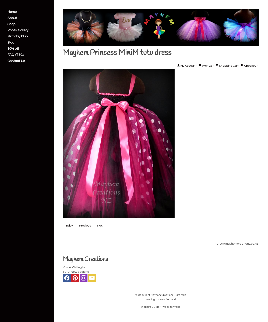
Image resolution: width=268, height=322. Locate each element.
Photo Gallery (17, 30)
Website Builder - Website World (161, 307)
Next (100, 225)
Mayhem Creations (162, 295)
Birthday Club (17, 36)
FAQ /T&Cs (15, 55)
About (12, 18)
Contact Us (16, 61)
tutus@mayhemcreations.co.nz (236, 243)
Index (69, 225)
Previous (85, 225)
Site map (181, 295)
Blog (10, 42)
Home (12, 12)
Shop (11, 24)
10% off (13, 48)
